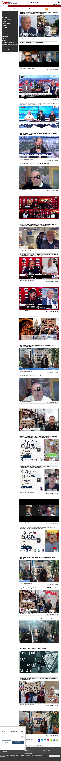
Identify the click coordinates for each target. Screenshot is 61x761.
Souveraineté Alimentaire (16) (8, 42)
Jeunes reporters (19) (6, 29)
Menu (6, 5)
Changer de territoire (56, 4)
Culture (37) (4, 15)
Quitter (6, 742)
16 (41, 745)
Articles (16, 5)
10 (32, 745)
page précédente (54, 9)
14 (38, 745)
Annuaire (52, 5)
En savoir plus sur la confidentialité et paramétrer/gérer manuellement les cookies (13, 747)
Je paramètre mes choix (55, 755)
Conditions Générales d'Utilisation (50, 752)
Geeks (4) (4, 25)
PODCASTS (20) (5, 36)
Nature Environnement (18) (7, 32)
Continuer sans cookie (18, 742)
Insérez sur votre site (29, 739)
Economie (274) (5, 17)
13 (37, 745)
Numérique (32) (5, 34)
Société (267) (4, 40)
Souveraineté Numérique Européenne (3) (9, 45)
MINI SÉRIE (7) (5, 31)
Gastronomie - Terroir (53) (7, 23)
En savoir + (25, 752)
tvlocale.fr (4, 751)
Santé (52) (4, 38)
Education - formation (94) (7, 19)
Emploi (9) (4, 21)
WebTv (34, 5)
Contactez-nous (26, 750)
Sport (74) (4, 47)
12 (35, 745)
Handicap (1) (4, 27)
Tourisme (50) (4, 50)
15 (40, 745)
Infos (47, 750)
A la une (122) (4, 12)
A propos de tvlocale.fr (27, 753)
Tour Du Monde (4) (5, 49)
